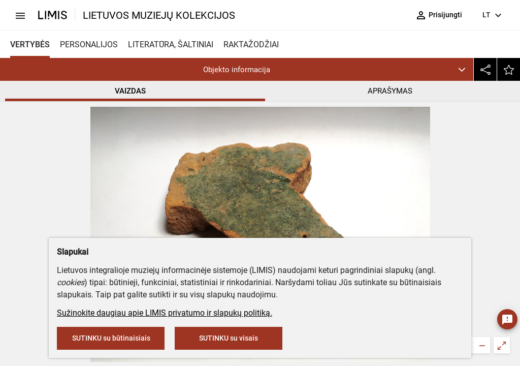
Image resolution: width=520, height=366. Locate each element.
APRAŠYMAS (390, 91)
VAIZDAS (130, 91)
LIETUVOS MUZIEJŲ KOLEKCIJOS (159, 15)
